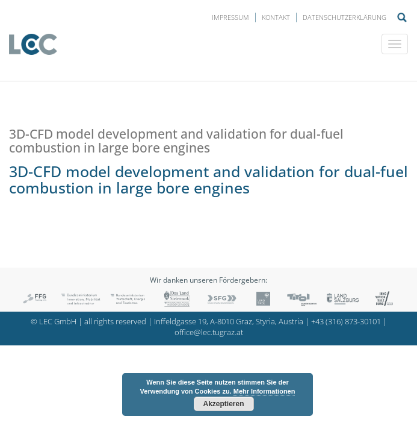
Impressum (230, 17)
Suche (402, 17)
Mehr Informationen (264, 391)
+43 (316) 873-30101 (346, 321)
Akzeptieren (223, 404)
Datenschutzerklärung (344, 17)
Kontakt (276, 17)
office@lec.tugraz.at (209, 332)
